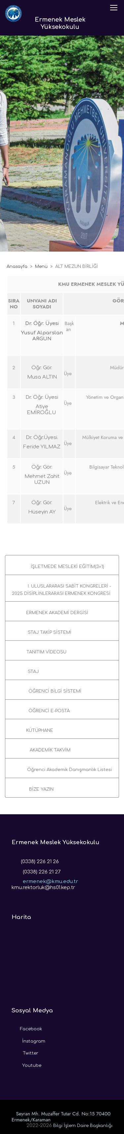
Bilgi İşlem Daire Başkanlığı (82, 1125)
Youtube (26, 1064)
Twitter (25, 1051)
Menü (41, 266)
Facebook (27, 1027)
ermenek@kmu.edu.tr (45, 879)
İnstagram (28, 1039)
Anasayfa (17, 266)
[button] (62, 565)
